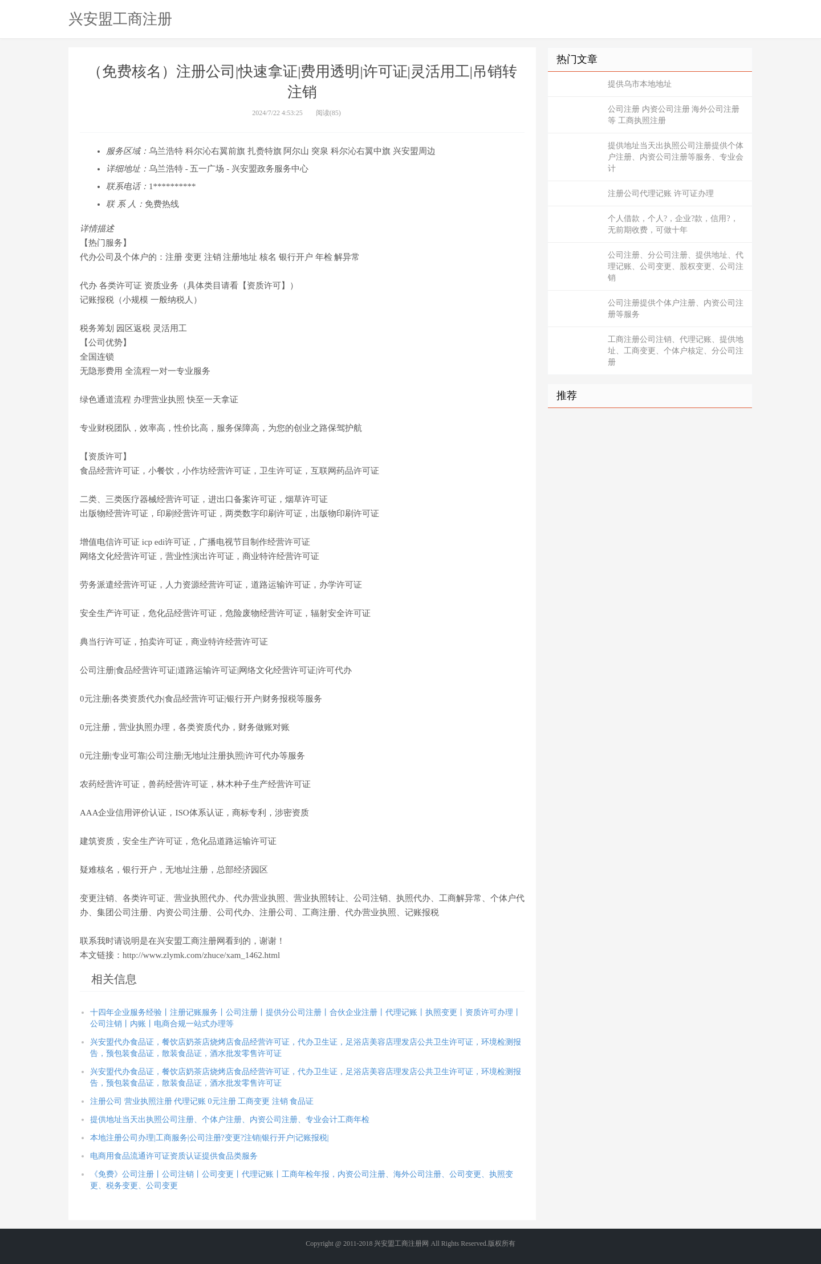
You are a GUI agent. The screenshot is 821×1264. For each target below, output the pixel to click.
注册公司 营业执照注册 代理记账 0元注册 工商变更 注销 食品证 (202, 1101)
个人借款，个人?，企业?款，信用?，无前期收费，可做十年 (673, 224)
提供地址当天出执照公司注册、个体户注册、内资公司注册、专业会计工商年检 (229, 1119)
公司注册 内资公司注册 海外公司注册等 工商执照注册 (673, 115)
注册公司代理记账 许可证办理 (661, 193)
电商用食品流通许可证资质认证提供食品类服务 (174, 1156)
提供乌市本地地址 (640, 84)
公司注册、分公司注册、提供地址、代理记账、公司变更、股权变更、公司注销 (675, 266)
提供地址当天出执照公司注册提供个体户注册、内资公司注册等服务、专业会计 (675, 157)
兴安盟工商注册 (120, 18)
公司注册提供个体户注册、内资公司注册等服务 (675, 309)
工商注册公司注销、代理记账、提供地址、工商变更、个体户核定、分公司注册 (675, 350)
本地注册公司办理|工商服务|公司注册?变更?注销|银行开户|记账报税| (209, 1137)
